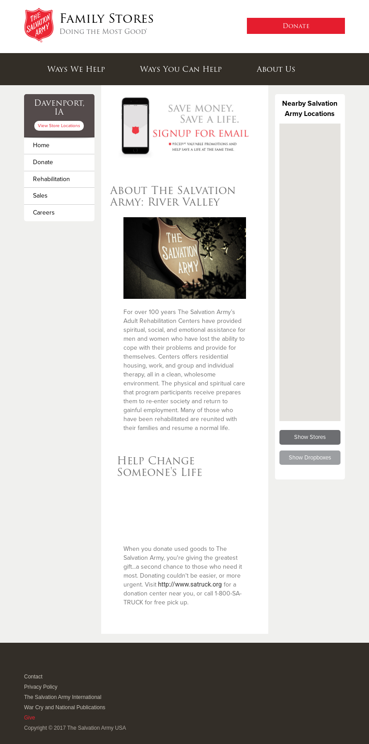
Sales (40, 195)
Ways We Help (76, 69)
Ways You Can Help (181, 69)
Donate (43, 162)
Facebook (28, 665)
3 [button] (195, 146)
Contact (33, 677)
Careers (44, 212)
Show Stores (310, 437)
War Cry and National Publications (64, 707)
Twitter (39, 665)
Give (29, 718)
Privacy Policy (40, 687)
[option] (185, 126)
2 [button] (184, 146)
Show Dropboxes (310, 457)
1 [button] (174, 146)
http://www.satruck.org (190, 584)
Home (41, 145)
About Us (276, 69)
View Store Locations (59, 125)
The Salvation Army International (62, 697)
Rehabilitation (51, 179)
